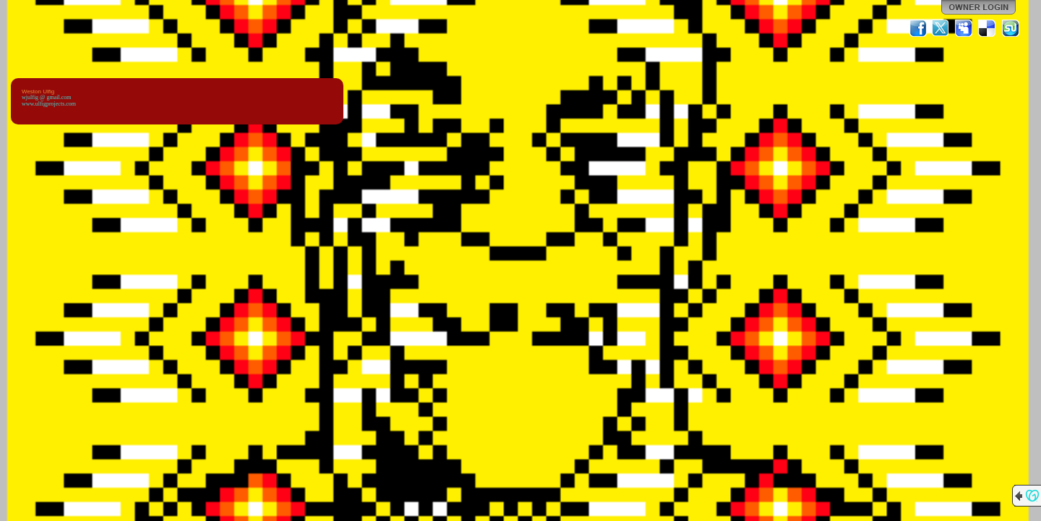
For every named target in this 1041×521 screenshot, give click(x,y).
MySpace (964, 28)
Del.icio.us (987, 28)
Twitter (941, 28)
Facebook (918, 28)
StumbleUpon (1011, 28)
